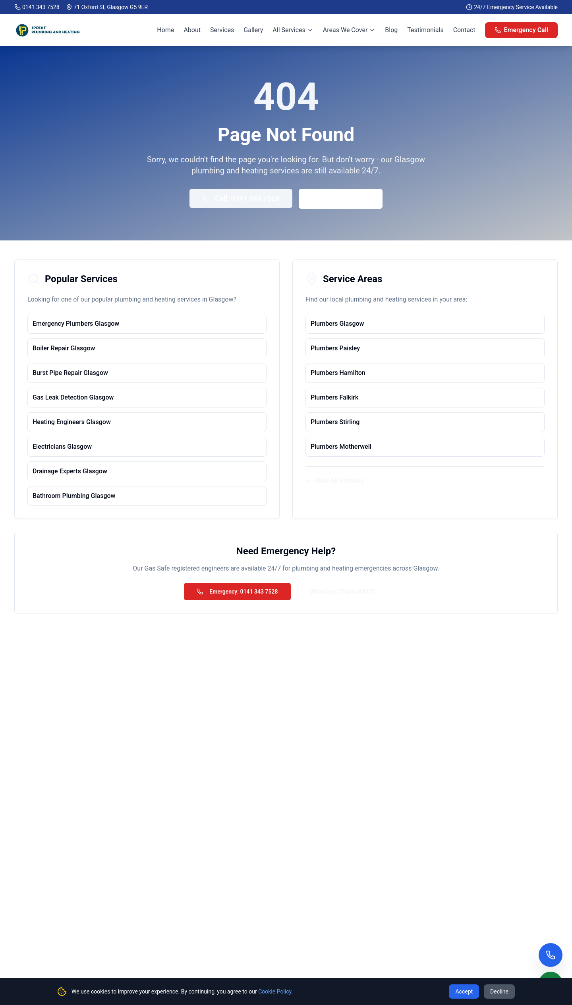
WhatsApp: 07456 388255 (342, 591)
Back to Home (340, 198)
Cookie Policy (274, 991)
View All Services (334, 480)
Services (222, 30)
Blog (391, 30)
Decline (499, 991)
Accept (464, 991)
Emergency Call (521, 30)
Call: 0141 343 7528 (240, 198)
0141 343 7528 (41, 7)
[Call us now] (550, 955)
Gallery (253, 30)
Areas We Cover (349, 30)
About (192, 30)
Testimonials (425, 30)
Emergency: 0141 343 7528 (237, 591)
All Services (292, 30)
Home (165, 30)
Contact (464, 30)
